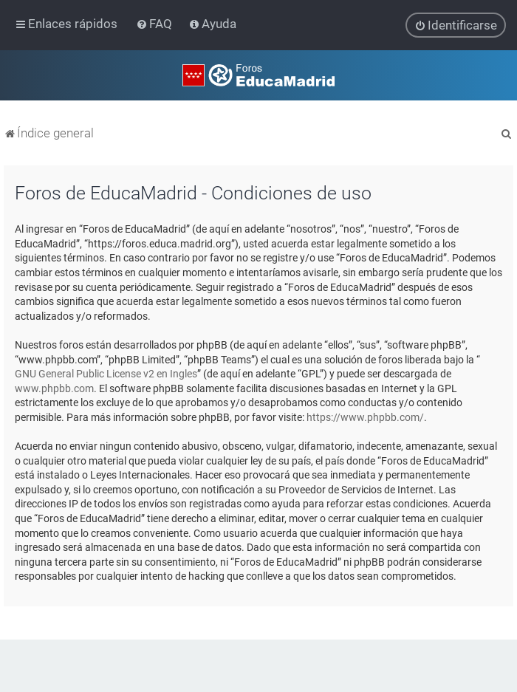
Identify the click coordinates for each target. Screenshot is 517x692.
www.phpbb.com (54, 388)
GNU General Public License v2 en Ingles (106, 374)
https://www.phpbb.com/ (365, 417)
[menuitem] (155, 24)
